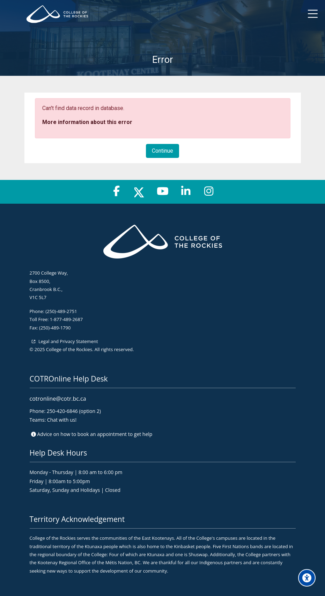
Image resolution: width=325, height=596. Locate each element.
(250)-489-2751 (61, 311)
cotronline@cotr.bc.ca (58, 398)
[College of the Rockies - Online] (157, 14)
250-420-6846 (62, 411)
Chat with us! (61, 419)
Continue (162, 150)
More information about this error (87, 122)
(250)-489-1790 (55, 328)
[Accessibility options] (307, 578)
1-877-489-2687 (66, 319)
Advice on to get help (95, 434)
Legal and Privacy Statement (67, 341)
